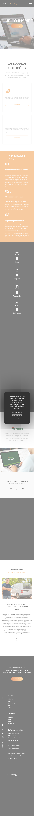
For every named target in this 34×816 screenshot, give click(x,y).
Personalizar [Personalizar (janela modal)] (17, 419)
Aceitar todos (17, 412)
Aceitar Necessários (16, 415)
